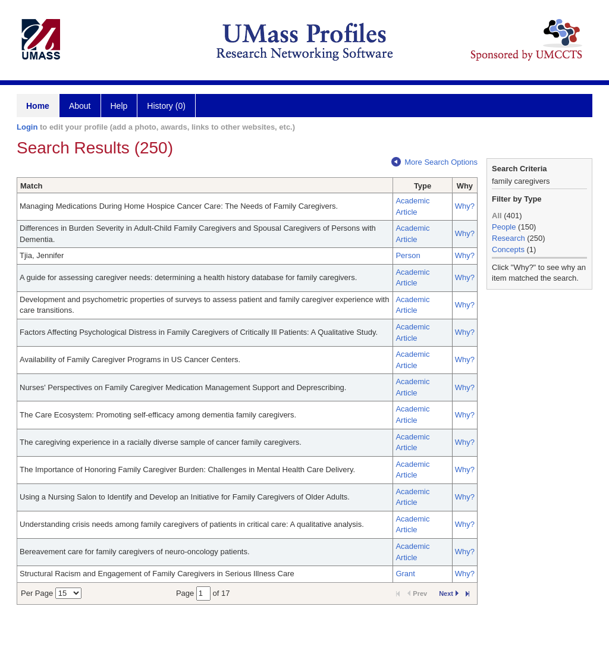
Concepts (508, 249)
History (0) (166, 106)
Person (407, 255)
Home (37, 106)
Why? (465, 206)
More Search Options (434, 162)
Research (508, 238)
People (504, 226)
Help (119, 106)
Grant (405, 573)
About (80, 106)
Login (27, 127)
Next (449, 593)
